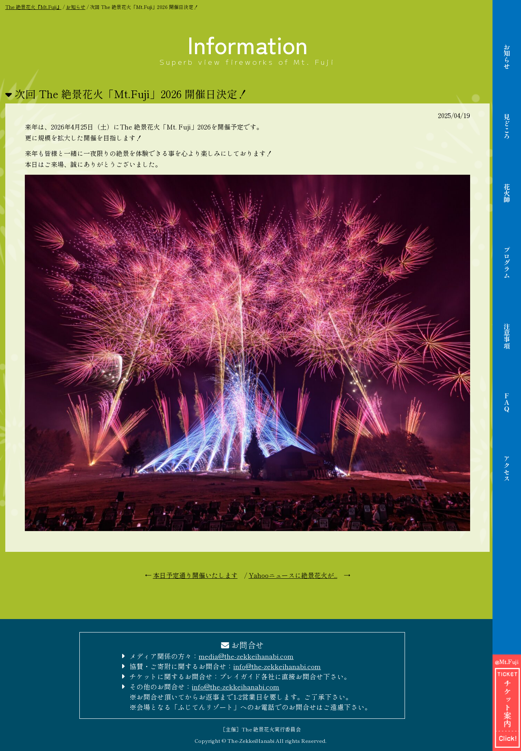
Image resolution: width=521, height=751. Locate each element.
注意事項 (506, 336)
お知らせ (506, 57)
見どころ (506, 127)
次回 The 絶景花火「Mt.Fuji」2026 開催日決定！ (131, 93)
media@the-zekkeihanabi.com (246, 656)
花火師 (506, 193)
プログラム (506, 262)
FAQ (506, 402)
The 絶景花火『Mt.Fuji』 (33, 6)
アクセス (506, 469)
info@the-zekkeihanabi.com (277, 666)
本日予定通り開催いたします (195, 575)
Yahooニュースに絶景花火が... (293, 575)
